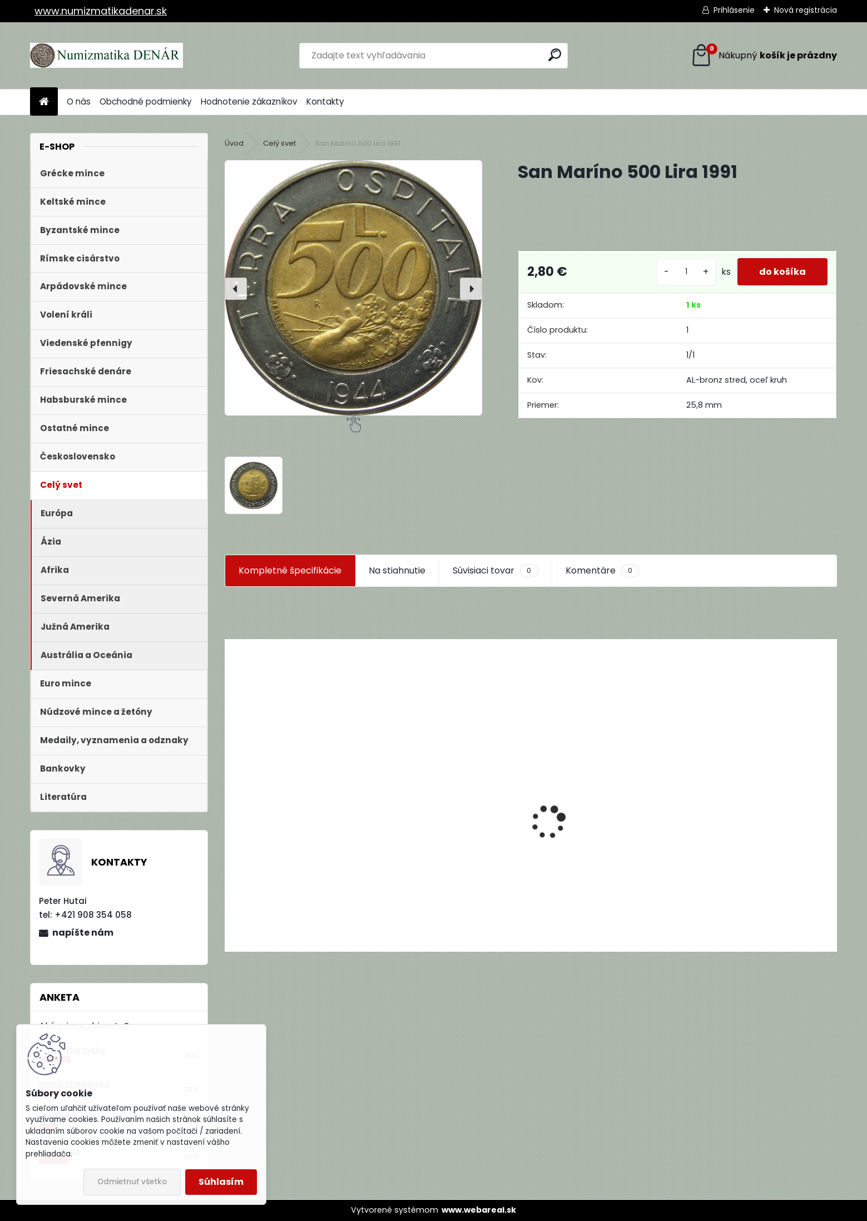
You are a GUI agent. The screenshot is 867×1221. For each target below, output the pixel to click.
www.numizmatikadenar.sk (100, 11)
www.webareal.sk (479, 1209)
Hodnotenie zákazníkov (249, 101)
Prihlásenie (734, 10)
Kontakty (325, 101)
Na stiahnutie (397, 570)
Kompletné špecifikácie (290, 570)
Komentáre (602, 570)
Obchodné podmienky (146, 101)
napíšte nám (82, 932)
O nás (79, 101)
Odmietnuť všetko (132, 1181)
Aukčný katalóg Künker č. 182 (294, 867)
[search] (554, 54)
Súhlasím (221, 1181)
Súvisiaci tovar (495, 570)
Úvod (234, 143)
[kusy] (685, 276)
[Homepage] (44, 102)
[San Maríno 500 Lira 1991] (353, 288)
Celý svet (279, 143)
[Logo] (106, 55)
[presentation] (236, 289)
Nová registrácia (805, 10)
